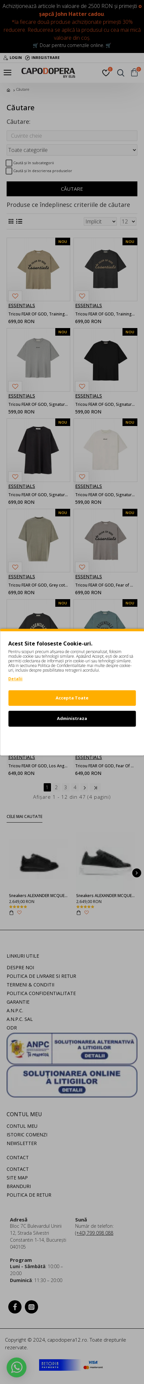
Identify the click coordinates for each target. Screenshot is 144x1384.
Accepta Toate (72, 698)
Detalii (15, 679)
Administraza (72, 718)
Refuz (72, 739)
